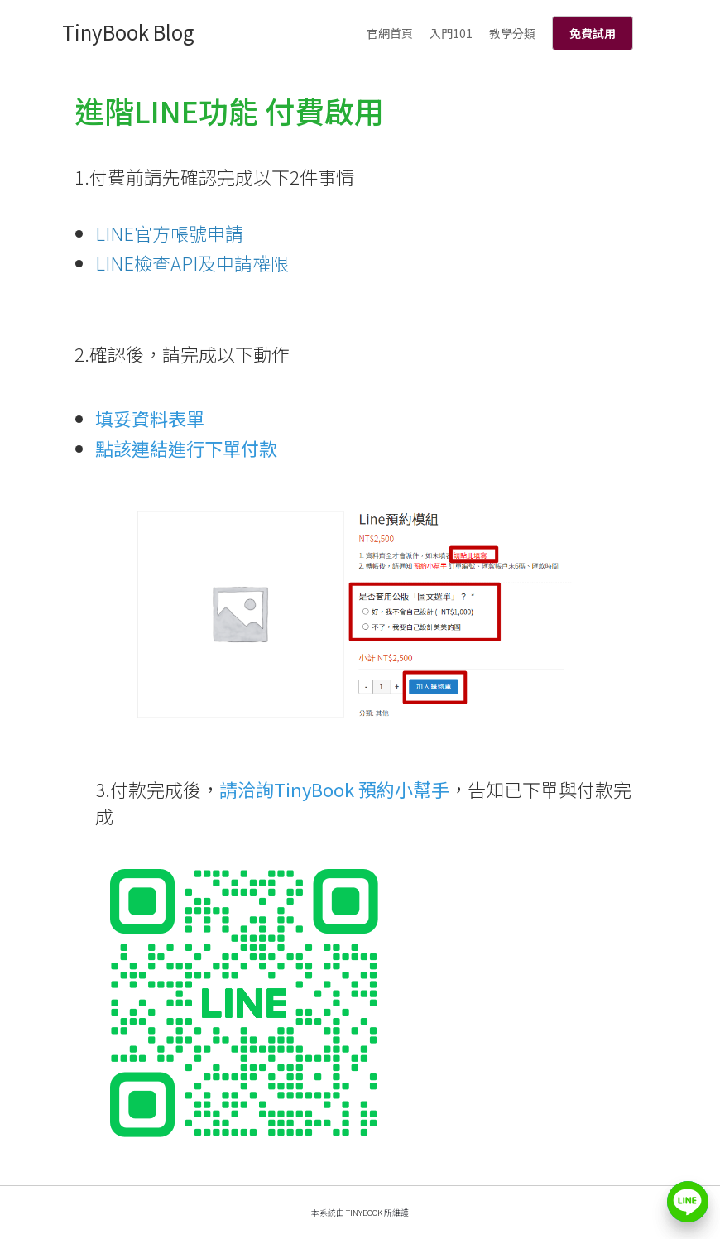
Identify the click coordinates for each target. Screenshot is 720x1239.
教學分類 (512, 33)
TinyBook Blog (128, 31)
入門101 (451, 33)
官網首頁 (390, 33)
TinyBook (364, 1212)
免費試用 (592, 33)
